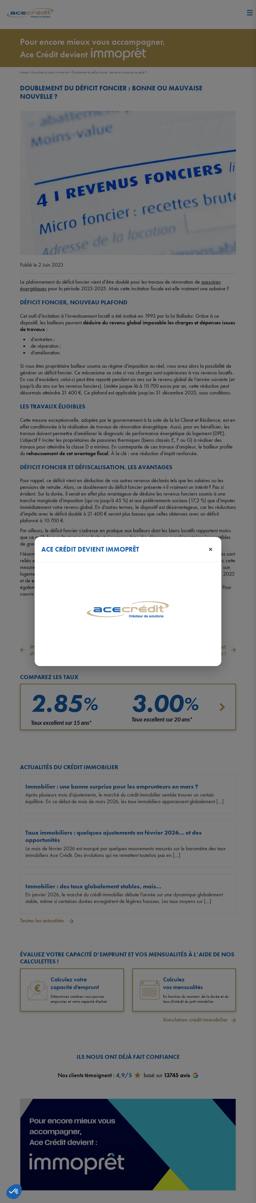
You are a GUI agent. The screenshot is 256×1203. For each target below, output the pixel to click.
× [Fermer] (210, 549)
